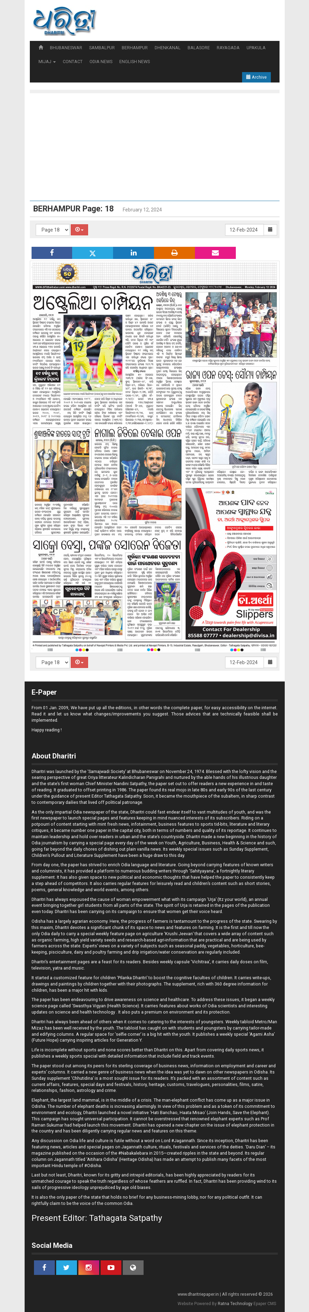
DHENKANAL (168, 47)
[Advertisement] (155, 148)
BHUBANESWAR (66, 47)
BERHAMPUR (135, 47)
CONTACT (73, 61)
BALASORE (199, 47)
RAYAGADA (228, 47)
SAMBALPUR (102, 47)
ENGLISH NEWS (134, 61)
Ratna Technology (235, 1303)
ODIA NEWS (100, 61)
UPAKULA (256, 47)
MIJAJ (47, 61)
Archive (256, 77)
